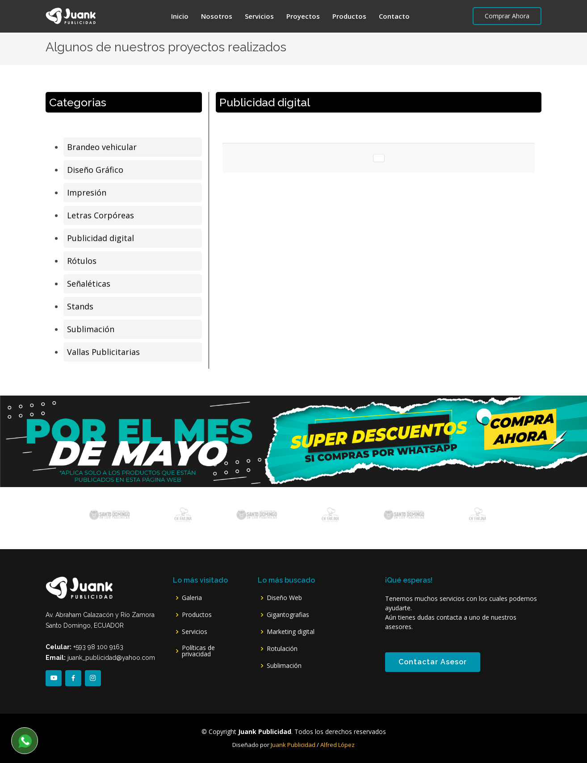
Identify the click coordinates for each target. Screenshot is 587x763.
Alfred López (337, 745)
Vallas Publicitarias (103, 352)
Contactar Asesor (432, 662)
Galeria (192, 598)
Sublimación (90, 330)
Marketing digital (290, 632)
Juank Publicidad (294, 745)
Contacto (394, 16)
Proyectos (303, 16)
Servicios (259, 16)
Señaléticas (88, 284)
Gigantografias (288, 615)
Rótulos (81, 261)
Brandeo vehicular (102, 147)
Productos (349, 16)
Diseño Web (284, 598)
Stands (80, 307)
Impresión (86, 193)
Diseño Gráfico (95, 170)
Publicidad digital (100, 238)
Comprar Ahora (507, 16)
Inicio (180, 16)
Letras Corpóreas (100, 216)
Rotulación (282, 649)
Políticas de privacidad (198, 651)
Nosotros (216, 16)
